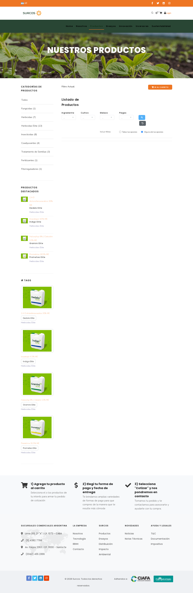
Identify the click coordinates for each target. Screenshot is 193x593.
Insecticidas (27, 134)
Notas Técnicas (133, 538)
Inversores (141, 26)
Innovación (124, 26)
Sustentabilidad (161, 26)
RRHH (75, 543)
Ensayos (108, 26)
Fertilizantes (27, 160)
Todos (24, 99)
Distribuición (106, 543)
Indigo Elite (35, 221)
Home (65, 26)
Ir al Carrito (160, 87)
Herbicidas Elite (29, 125)
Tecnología (79, 538)
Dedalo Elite (35, 208)
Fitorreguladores (29, 169)
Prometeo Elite (37, 257)
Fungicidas (26, 108)
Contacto (78, 548)
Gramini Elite (36, 243)
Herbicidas (26, 117)
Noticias (129, 532)
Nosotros (78, 26)
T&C (153, 532)
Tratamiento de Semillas (34, 151)
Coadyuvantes (28, 143)
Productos (94, 26)
